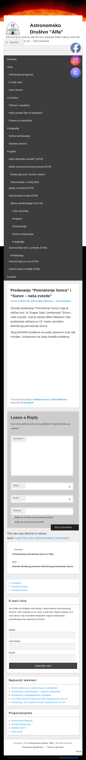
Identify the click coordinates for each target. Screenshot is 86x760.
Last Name (15, 641)
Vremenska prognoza (21, 74)
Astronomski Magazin (22, 720)
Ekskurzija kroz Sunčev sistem (28, 174)
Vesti (10, 66)
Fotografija (18, 241)
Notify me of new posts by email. (29, 522)
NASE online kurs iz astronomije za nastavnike (34, 688)
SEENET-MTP (18, 728)
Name (16, 485)
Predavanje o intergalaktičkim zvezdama (31, 695)
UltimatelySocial (68, 757)
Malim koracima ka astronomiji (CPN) (30, 166)
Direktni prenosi (41, 399)
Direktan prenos (18, 143)
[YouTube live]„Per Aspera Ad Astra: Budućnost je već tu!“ (39, 698)
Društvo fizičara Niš (21, 724)
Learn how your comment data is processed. (42, 538)
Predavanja (17, 255)
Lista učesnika (20, 210)
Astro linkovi (16, 89)
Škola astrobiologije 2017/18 (27, 203)
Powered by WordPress (32, 747)
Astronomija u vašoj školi (25, 182)
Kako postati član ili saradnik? (26, 112)
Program (17, 218)
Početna (12, 59)
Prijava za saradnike (20, 120)
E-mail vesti (15, 82)
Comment (18, 438)
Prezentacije (19, 226)
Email (16, 498)
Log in (78, 751)
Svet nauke (17, 731)
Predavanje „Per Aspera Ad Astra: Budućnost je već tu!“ (38, 702)
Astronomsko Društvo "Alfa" (42, 743)
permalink (29, 402)
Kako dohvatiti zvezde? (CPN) (26, 158)
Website (17, 510)
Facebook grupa (19, 590)
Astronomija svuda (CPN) (23, 195)
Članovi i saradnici (19, 105)
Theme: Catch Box (55, 747)
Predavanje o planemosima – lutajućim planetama (36, 691)
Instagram (16, 583)
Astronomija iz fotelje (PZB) (24, 268)
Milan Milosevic (45, 301)
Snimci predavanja (19, 135)
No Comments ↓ (64, 301)
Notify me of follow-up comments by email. (34, 517)
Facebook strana (19, 586)
